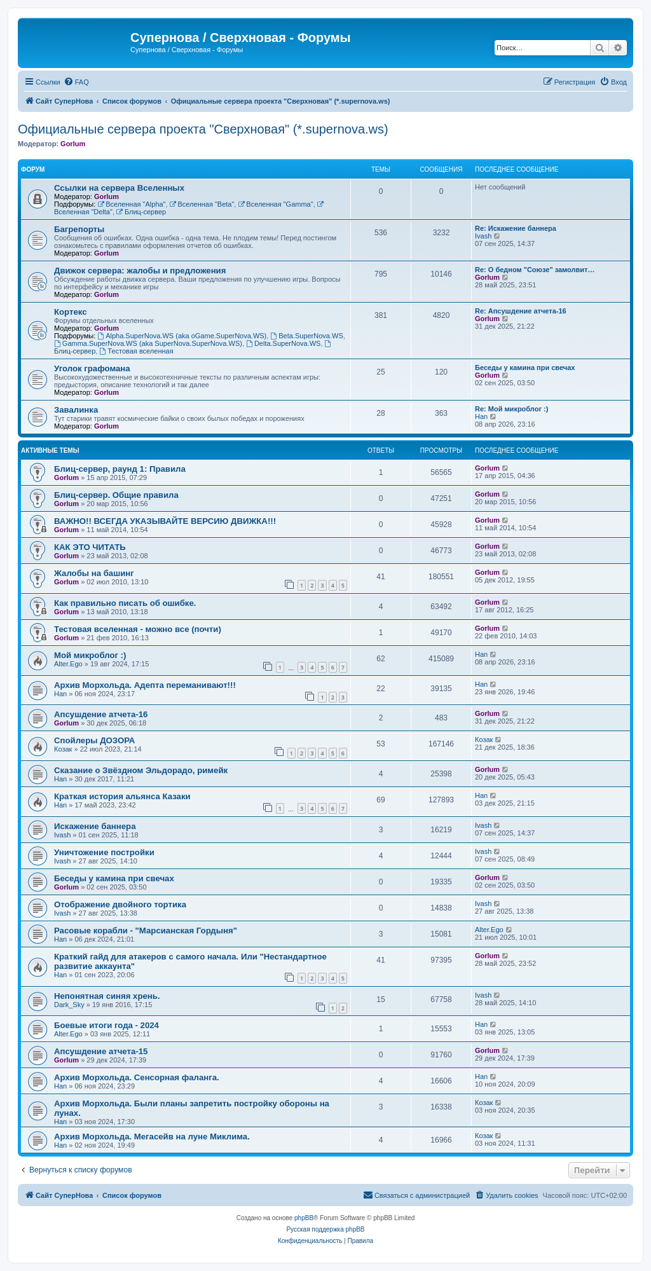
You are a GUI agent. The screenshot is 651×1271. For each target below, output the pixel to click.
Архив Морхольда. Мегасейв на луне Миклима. (152, 1136)
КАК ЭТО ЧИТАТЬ (90, 547)
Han (481, 416)
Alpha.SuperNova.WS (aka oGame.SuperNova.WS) (181, 336)
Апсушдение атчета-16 (100, 714)
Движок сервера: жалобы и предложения (140, 270)
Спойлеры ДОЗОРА (94, 740)
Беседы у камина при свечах (525, 367)
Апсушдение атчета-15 (100, 1051)
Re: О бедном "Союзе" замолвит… (534, 269)
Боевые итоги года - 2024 (106, 1025)
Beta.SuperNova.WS (306, 336)
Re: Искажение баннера (515, 228)
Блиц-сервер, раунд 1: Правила (120, 469)
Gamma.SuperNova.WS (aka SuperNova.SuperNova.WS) (148, 343)
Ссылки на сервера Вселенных (119, 188)
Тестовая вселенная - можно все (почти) (137, 629)
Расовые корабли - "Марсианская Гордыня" (145, 930)
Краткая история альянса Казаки (122, 796)
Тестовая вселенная (136, 351)
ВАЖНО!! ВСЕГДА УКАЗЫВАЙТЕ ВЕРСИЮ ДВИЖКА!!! (165, 521)
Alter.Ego (68, 664)
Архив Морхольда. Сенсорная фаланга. (136, 1077)
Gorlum (72, 144)
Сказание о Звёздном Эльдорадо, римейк (141, 770)
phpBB (303, 1217)
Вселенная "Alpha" (131, 204)
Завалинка (76, 410)
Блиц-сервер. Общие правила (116, 495)
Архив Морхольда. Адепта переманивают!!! (145, 685)
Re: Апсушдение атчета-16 (520, 311)
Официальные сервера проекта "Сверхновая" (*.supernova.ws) (203, 129)
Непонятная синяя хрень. (107, 996)
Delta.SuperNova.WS (283, 343)
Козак (63, 749)
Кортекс (70, 312)
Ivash (483, 236)
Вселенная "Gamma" (275, 204)
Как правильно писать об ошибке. (125, 603)
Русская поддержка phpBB (325, 1229)
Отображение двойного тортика (120, 904)
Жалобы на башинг (94, 573)
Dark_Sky (69, 1004)
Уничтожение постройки (104, 852)
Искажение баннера (94, 826)
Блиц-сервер (141, 212)
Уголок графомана (92, 368)
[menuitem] (76, 82)
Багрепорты (79, 229)
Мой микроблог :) (90, 655)
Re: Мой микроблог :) (511, 409)
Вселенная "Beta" (202, 204)
